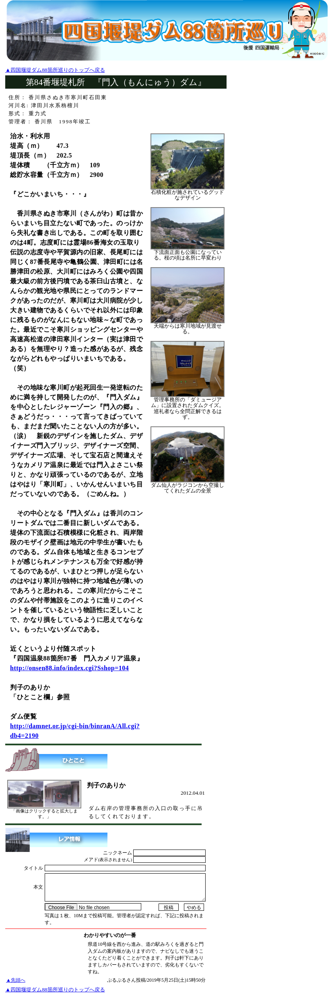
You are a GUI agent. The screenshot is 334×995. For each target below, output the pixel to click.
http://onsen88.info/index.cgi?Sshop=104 (69, 668)
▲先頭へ (15, 980)
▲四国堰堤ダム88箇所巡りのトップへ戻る (55, 70)
